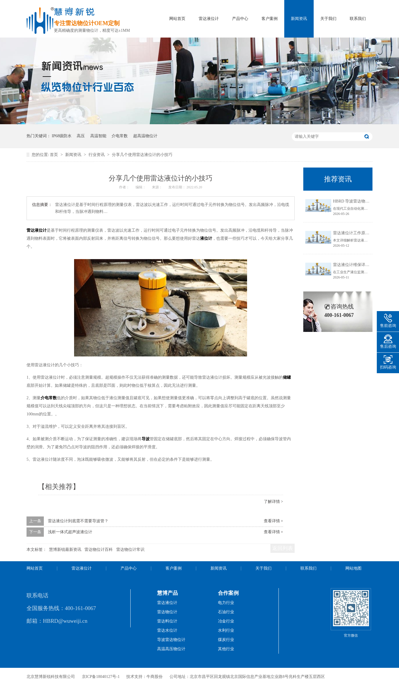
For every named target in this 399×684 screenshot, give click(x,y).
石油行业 (226, 612)
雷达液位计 (209, 18)
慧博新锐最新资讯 (65, 549)
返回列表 (282, 548)
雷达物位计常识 (130, 549)
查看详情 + (273, 521)
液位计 (206, 238)
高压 (81, 136)
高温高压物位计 (171, 649)
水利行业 (226, 630)
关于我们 (328, 18)
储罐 (287, 377)
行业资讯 (97, 155)
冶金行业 (226, 621)
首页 (54, 155)
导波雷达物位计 (171, 639)
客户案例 (269, 18)
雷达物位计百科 (98, 549)
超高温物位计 (145, 136)
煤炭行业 (226, 639)
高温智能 (98, 136)
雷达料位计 (167, 621)
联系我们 (358, 18)
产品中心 (240, 18)
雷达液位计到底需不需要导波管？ (78, 521)
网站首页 (177, 18)
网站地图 (353, 568)
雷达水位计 (167, 630)
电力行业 (226, 603)
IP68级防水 (61, 136)
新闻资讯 (299, 18)
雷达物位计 (167, 612)
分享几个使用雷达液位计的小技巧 (142, 155)
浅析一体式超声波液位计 (70, 532)
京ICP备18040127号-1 (101, 676)
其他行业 (226, 649)
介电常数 (120, 136)
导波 (146, 439)
